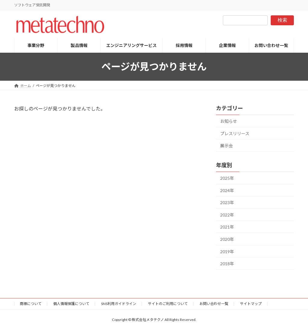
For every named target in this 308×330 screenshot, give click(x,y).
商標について (31, 303)
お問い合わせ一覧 (213, 303)
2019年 (227, 251)
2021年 (227, 226)
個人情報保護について (71, 303)
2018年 (227, 263)
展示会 (226, 145)
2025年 (227, 178)
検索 (282, 20)
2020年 (227, 239)
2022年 (227, 214)
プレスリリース (234, 133)
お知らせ (228, 121)
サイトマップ (251, 303)
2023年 (227, 202)
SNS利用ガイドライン (118, 303)
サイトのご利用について (168, 303)
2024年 (227, 190)
